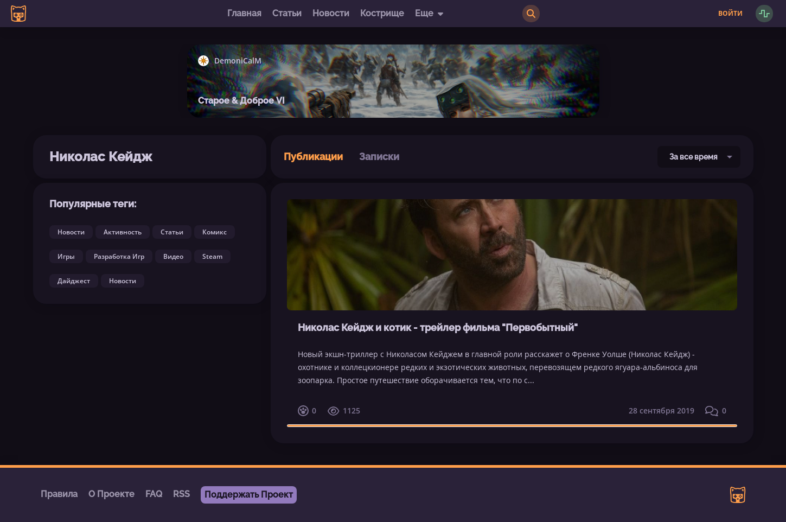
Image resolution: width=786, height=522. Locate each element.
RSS (181, 494)
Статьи (287, 13)
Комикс (214, 232)
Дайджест (73, 280)
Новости (330, 13)
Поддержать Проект (249, 494)
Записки (379, 156)
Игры (66, 256)
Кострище (382, 13)
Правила (59, 494)
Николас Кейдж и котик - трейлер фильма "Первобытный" (438, 327)
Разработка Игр (119, 256)
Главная (244, 13)
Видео (173, 256)
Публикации (313, 156)
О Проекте (111, 494)
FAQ (153, 494)
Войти (730, 13)
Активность (123, 232)
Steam (212, 256)
